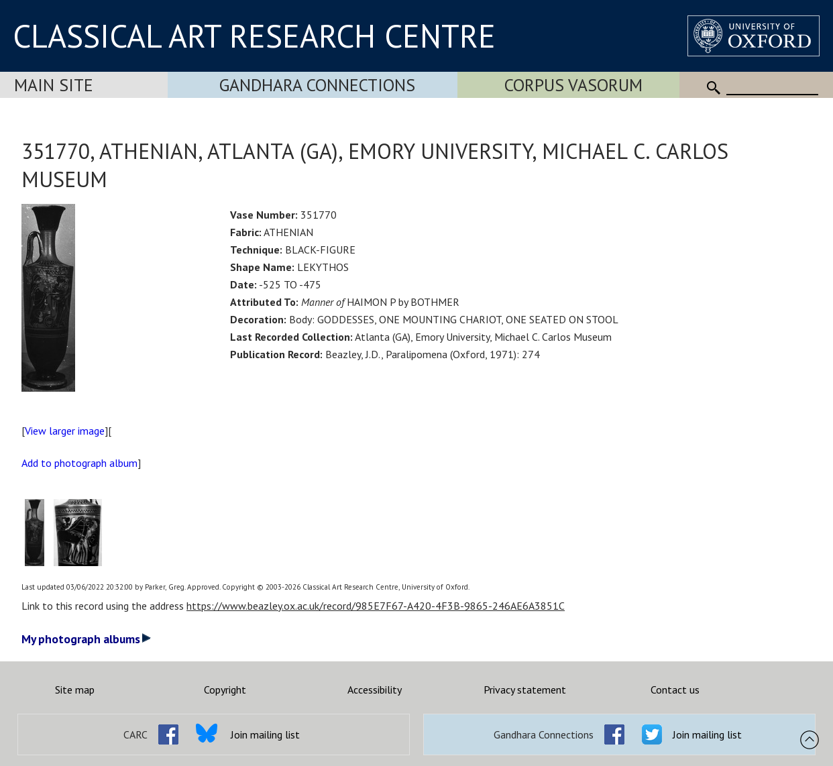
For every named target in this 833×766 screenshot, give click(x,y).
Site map (75, 689)
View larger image (65, 430)
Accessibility (374, 689)
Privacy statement (525, 689)
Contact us (675, 689)
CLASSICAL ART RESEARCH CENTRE (254, 35)
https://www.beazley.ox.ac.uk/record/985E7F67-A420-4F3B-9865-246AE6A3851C (375, 605)
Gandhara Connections (317, 85)
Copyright (225, 689)
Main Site (53, 85)
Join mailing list (265, 734)
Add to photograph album (79, 463)
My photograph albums (86, 639)
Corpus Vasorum (573, 85)
